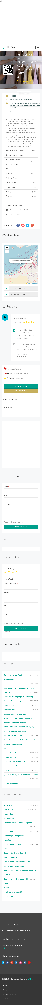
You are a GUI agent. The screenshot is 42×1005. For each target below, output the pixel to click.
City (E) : (21, 192)
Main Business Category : (21, 151)
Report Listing (22, 391)
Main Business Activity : (21, 155)
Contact (5, 999)
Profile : (21, 132)
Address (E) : (14, 201)
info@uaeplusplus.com (9, 948)
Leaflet (28, 283)
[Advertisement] (21, 23)
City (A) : (21, 196)
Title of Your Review (11, 584)
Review (7, 592)
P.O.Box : (21, 173)
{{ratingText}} (8, 579)
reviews (20, 378)
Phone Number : (12, 164)
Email (6, 496)
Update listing (22, 386)
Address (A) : (14, 205)
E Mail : (21, 210)
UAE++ (30, 979)
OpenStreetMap (35, 283)
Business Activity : (21, 160)
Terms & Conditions (9, 994)
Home (5, 986)
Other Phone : (12, 178)
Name (6, 487)
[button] (31, 260)
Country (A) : (21, 187)
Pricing (5, 990)
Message (7, 505)
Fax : (8, 169)
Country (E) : (21, 183)
